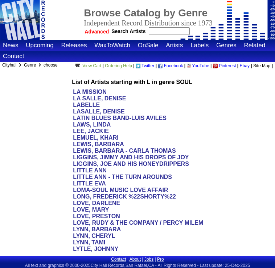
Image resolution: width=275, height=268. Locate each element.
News (11, 45)
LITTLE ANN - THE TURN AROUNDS (122, 177)
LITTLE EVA (89, 183)
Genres (226, 45)
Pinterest (224, 65)
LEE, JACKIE (91, 131)
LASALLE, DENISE (98, 111)
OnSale (148, 45)
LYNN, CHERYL (94, 236)
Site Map (261, 65)
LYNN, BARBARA (96, 229)
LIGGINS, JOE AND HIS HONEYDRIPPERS (131, 164)
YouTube (198, 65)
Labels (199, 45)
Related (254, 45)
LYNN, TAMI (89, 242)
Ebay (245, 65)
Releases (74, 45)
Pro (160, 259)
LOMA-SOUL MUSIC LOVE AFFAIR (120, 190)
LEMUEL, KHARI (95, 138)
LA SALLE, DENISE (99, 98)
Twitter (145, 65)
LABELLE (86, 105)
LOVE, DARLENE (96, 203)
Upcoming (40, 45)
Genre (30, 65)
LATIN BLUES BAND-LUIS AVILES (119, 118)
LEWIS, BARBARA (98, 144)
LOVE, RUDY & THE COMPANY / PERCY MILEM (138, 223)
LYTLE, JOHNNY (95, 249)
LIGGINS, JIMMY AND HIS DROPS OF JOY (131, 157)
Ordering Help (118, 65)
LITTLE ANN (90, 170)
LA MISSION (90, 92)
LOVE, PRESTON (96, 216)
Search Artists (129, 31)
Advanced (97, 32)
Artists (174, 45)
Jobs (148, 259)
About (135, 259)
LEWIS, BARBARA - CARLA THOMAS (124, 151)
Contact (13, 56)
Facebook (170, 65)
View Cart (87, 65)
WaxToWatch (112, 45)
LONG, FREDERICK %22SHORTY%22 (124, 196)
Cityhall (10, 65)
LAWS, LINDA (91, 124)
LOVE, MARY (91, 210)
